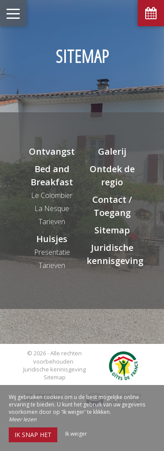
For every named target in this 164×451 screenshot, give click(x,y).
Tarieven (51, 221)
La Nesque (52, 208)
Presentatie (52, 252)
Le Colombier (52, 195)
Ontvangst (52, 151)
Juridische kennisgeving (54, 369)
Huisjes (51, 239)
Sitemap (112, 230)
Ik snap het (33, 434)
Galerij (112, 151)
